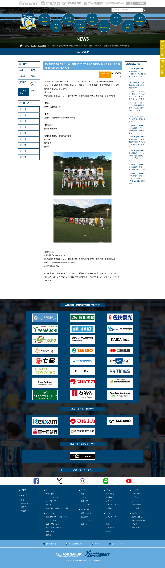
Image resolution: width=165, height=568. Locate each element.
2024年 (23, 121)
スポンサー (136, 494)
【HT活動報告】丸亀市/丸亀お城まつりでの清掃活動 (136, 85)
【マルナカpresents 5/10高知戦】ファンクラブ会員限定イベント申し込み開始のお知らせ (137, 178)
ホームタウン (33, 83)
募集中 (33, 91)
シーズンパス (51, 501)
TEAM (33, 76)
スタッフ (84, 497)
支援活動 (135, 508)
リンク (134, 524)
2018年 (23, 157)
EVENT (23, 82)
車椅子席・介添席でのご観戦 (57, 508)
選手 (82, 494)
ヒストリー (110, 501)
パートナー (136, 501)
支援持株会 (136, 504)
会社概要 (109, 497)
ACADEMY (42, 46)
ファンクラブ (111, 517)
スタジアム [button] (80, 26)
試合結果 (84, 517)
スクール (84, 524)
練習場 (48, 535)
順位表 (23, 507)
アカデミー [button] (104, 26)
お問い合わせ (137, 517)
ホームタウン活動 (112, 504)
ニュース (44, 20)
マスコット (110, 528)
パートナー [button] (140, 20)
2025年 (23, 115)
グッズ (108, 520)
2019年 (23, 151)
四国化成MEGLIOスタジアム (57, 517)
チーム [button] (92, 20)
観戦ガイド (50, 531)
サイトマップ (137, 528)
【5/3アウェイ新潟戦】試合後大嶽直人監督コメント (137, 119)
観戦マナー (25, 511)
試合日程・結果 (27, 503)
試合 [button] (56, 26)
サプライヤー (137, 497)
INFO (33, 70)
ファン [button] (128, 26)
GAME (22, 76)
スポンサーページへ (82, 470)
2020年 (23, 145)
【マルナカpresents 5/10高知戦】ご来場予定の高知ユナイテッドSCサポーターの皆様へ (137, 142)
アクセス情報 (51, 520)
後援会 (108, 531)
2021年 (23, 139)
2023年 (23, 127)
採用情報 (109, 508)
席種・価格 (50, 494)
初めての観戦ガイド (53, 528)
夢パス (48, 504)
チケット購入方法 (53, 497)
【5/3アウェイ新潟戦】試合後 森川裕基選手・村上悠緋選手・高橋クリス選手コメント (137, 108)
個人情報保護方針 (139, 520)
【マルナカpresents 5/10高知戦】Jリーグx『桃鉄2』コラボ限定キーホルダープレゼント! (137, 74)
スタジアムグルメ (53, 524)
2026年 (23, 109)
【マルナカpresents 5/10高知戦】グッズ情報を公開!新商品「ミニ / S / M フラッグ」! (136, 156)
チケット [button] (68, 20)
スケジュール (86, 504)
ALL (21, 70)
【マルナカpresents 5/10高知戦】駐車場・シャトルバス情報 (137, 166)
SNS (107, 524)
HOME (26, 46)
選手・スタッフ (87, 513)
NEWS (33, 46)
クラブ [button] (116, 20)
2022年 (23, 133)
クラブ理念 (110, 494)
